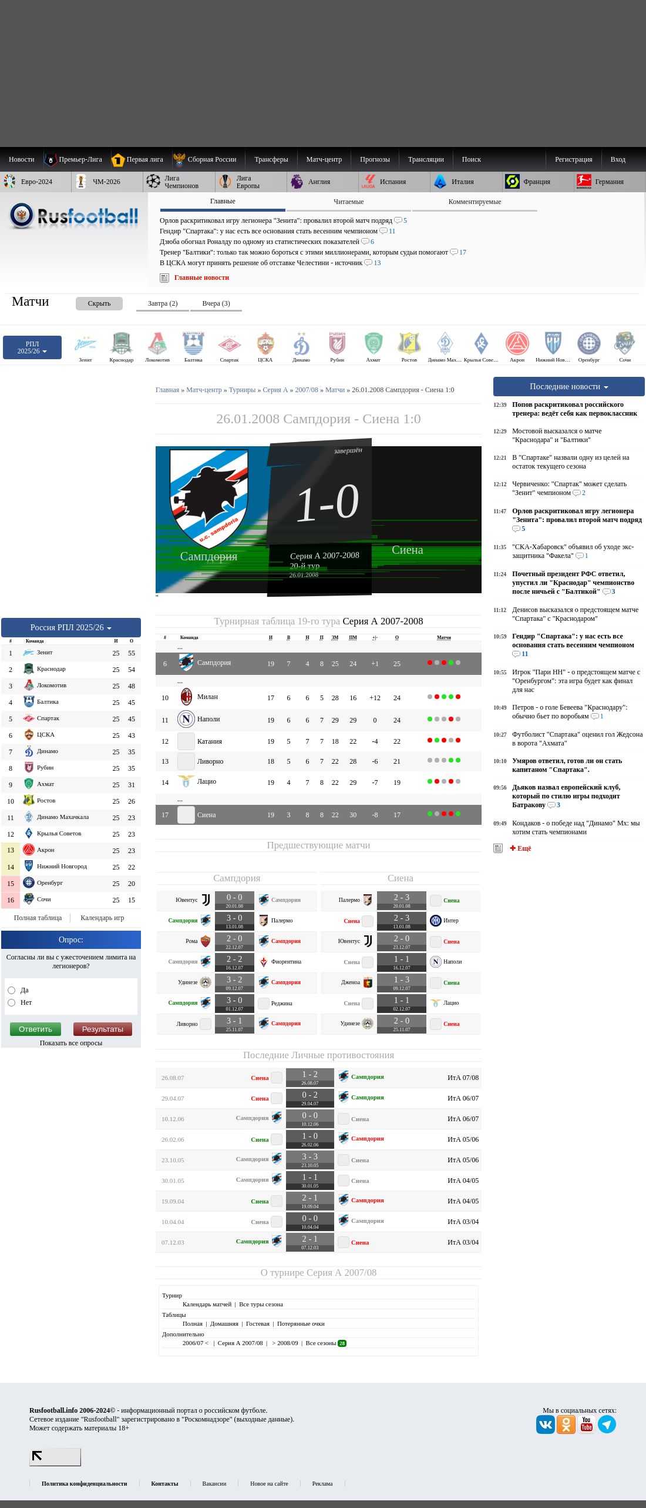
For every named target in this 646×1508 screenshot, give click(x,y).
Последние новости (569, 386)
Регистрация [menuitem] (574, 159)
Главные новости (201, 277)
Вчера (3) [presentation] (216, 303)
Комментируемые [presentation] (475, 202)
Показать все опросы (71, 1043)
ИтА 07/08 (463, 1078)
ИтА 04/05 (463, 1180)
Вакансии (215, 1483)
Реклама (322, 1483)
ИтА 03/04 (463, 1222)
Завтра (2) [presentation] (162, 303)
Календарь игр (102, 918)
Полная (193, 1323)
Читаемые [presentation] (349, 202)
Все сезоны (326, 1342)
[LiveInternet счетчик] (55, 1464)
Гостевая (258, 1323)
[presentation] (87, 301)
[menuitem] (208, 159)
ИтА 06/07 (463, 1098)
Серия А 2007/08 (341, 1272)
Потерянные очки (301, 1323)
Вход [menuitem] (618, 159)
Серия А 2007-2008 (324, 555)
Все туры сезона (261, 1304)
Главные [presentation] (222, 201)
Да (24, 990)
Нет (25, 1002)
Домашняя (224, 1323)
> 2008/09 (284, 1342)
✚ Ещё (519, 848)
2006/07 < (196, 1342)
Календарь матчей (207, 1304)
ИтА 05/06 (463, 1139)
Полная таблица (38, 918)
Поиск (471, 159)
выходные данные (264, 1419)
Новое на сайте (269, 1483)
